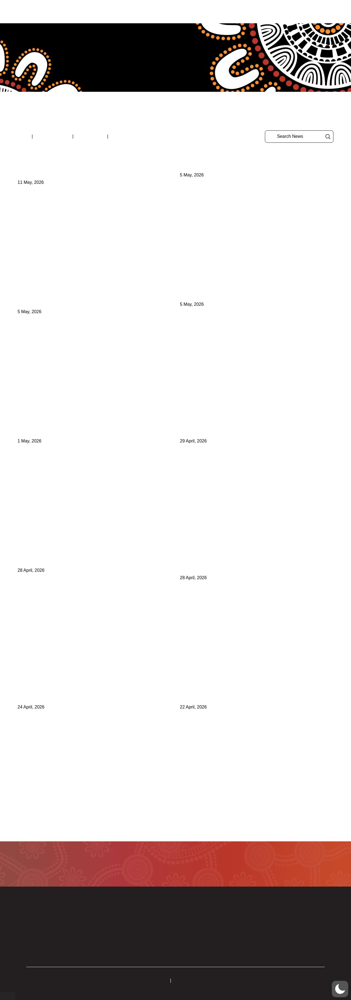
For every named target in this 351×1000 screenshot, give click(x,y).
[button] (333, 11)
